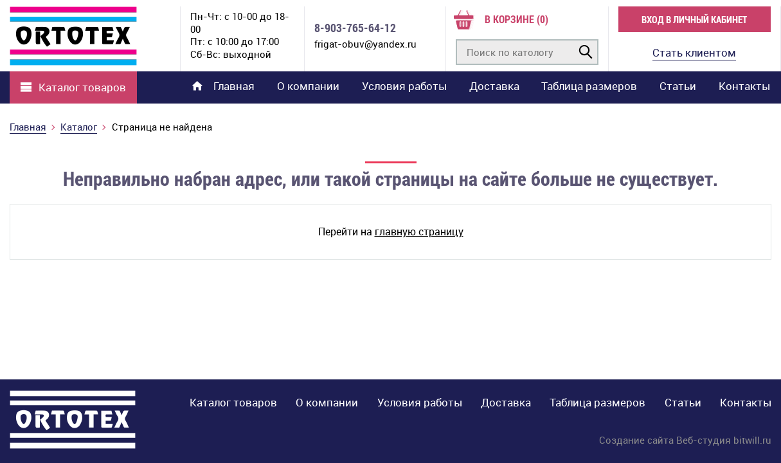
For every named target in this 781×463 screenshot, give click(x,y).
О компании (308, 85)
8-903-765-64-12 (355, 28)
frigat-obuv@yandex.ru (365, 43)
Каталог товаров (82, 87)
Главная (223, 85)
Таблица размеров (589, 85)
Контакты (744, 85)
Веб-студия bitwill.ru (723, 439)
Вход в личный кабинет (694, 19)
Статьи (678, 85)
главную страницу (419, 231)
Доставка (494, 85)
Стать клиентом (694, 52)
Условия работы (404, 85)
